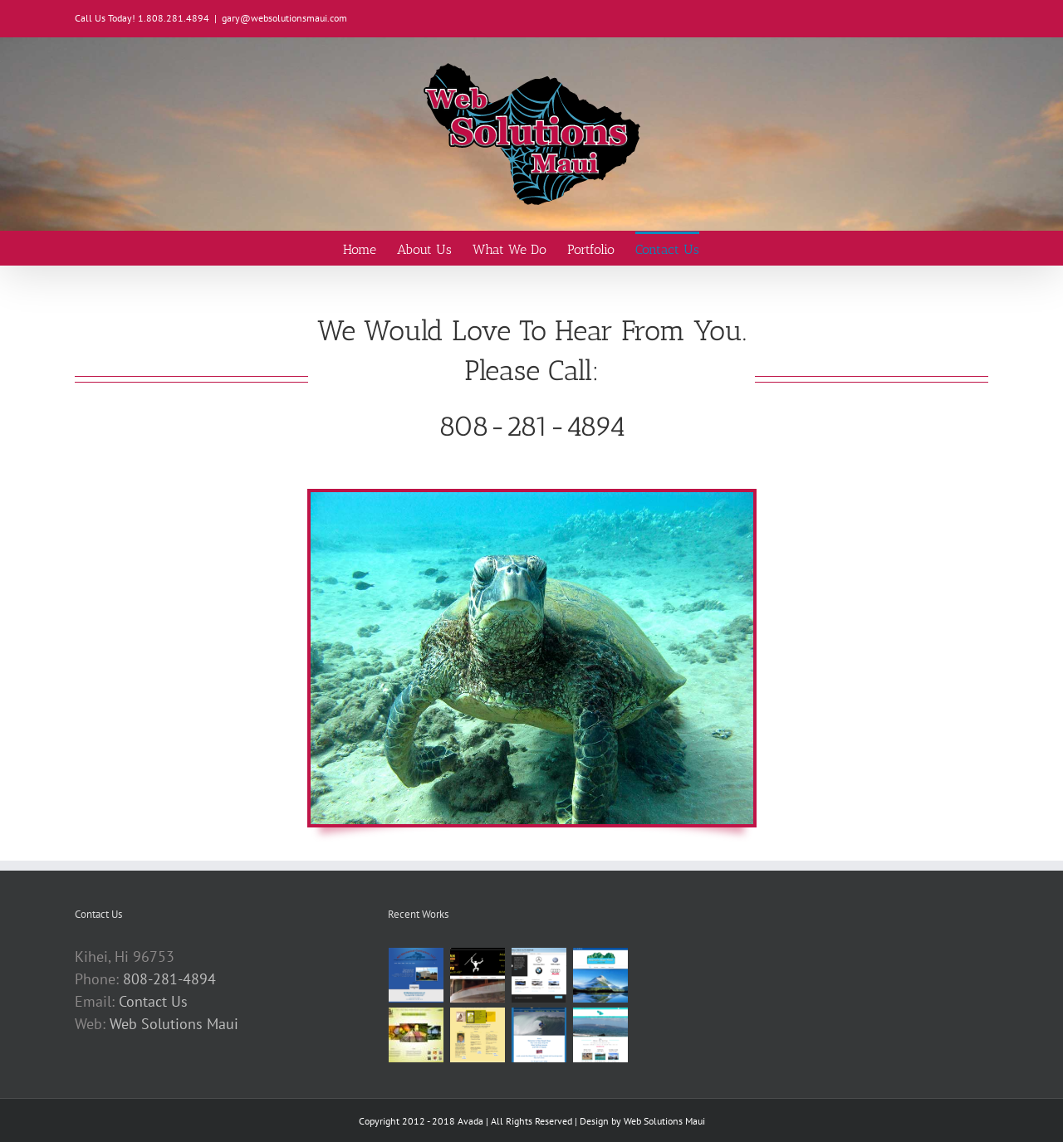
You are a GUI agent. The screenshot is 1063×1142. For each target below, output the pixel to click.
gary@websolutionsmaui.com (284, 18)
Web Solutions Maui (174, 1023)
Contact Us (153, 1001)
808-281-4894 (169, 978)
